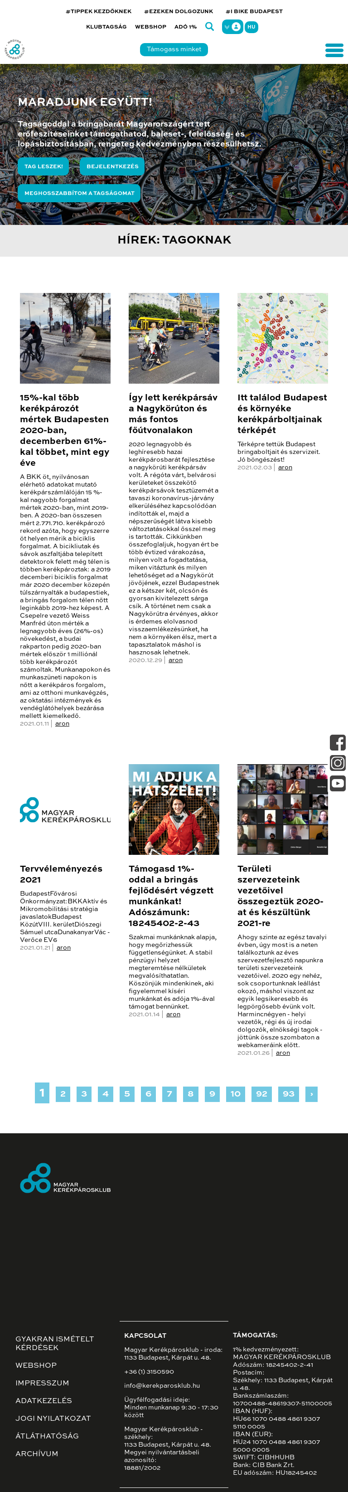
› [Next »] (311, 1094)
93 (289, 1094)
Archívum (36, 1454)
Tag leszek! (43, 167)
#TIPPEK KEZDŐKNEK (98, 12)
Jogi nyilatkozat (53, 1419)
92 (261, 1094)
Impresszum (42, 1383)
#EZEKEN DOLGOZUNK (178, 12)
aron (62, 724)
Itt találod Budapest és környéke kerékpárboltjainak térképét (282, 414)
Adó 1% (185, 27)
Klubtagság (106, 27)
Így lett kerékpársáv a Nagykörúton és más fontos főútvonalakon (173, 414)
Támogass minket (174, 49)
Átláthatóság (47, 1436)
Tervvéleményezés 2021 (61, 875)
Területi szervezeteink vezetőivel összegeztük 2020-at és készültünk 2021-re (280, 896)
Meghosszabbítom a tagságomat (79, 193)
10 (236, 1094)
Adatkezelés (43, 1401)
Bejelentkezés (113, 167)
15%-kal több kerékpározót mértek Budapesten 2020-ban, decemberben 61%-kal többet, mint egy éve (64, 431)
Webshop (150, 27)
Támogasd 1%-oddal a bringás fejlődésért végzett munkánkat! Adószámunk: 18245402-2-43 (171, 896)
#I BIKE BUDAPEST (254, 12)
